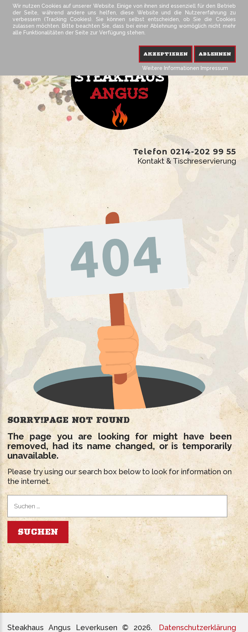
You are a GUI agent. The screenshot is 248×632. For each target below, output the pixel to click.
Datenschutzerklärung (197, 627)
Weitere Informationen (170, 68)
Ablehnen (215, 54)
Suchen (38, 531)
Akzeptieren (166, 54)
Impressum (214, 68)
